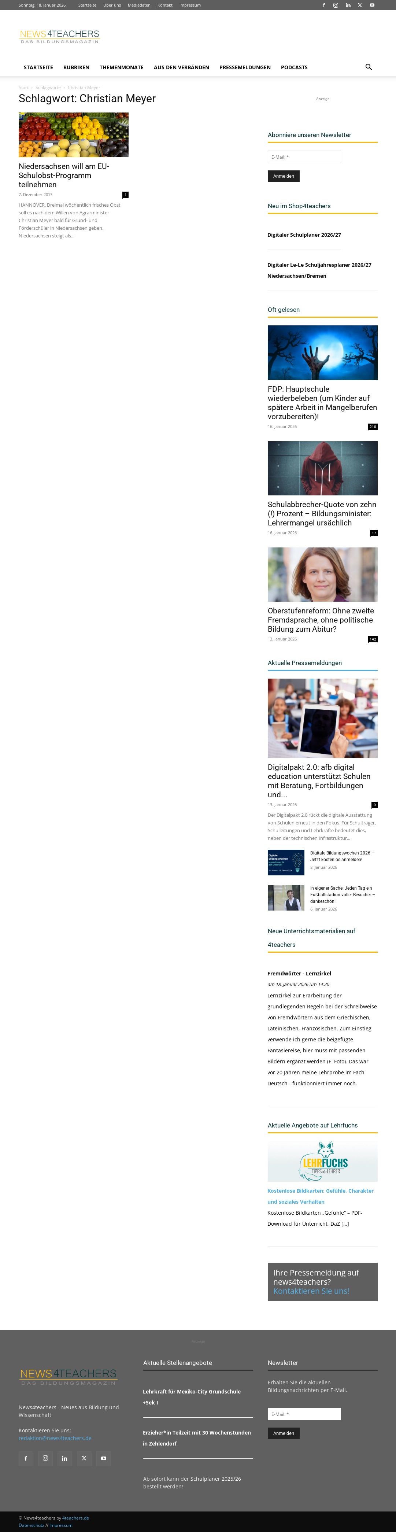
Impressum (190, 5)
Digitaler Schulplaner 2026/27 (304, 234)
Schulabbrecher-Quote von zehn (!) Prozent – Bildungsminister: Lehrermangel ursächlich (322, 513)
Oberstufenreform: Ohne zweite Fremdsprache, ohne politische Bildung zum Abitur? (321, 620)
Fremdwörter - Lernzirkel (299, 973)
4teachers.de (75, 1518)
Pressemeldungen (245, 67)
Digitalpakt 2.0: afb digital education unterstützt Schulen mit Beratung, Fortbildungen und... (319, 781)
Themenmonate (122, 67)
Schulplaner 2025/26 (215, 1478)
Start (24, 87)
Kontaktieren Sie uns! (311, 1291)
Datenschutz (31, 1525)
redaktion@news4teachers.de (55, 1438)
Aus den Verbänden (181, 67)
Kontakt (165, 5)
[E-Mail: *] (304, 157)
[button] (369, 67)
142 (373, 639)
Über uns (112, 5)
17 (374, 532)
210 (373, 426)
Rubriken (76, 67)
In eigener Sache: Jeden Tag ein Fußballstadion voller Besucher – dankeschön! (342, 895)
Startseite (87, 5)
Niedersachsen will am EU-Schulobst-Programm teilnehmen (64, 175)
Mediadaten (139, 5)
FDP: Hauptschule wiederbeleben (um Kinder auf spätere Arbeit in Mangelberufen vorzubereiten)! (322, 403)
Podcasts (294, 67)
